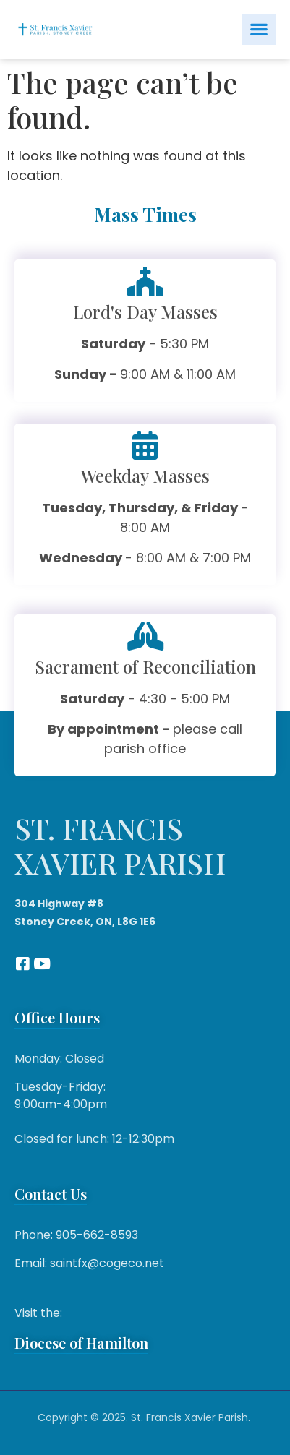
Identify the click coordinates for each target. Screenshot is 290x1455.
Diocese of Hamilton (81, 1342)
